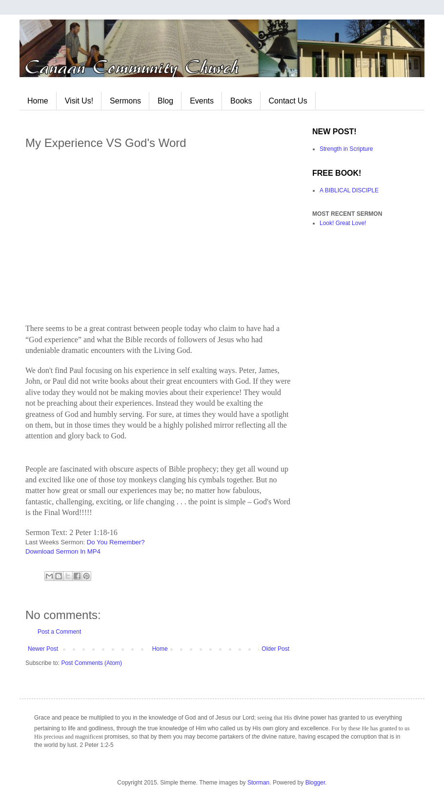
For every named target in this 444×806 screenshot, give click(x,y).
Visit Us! (79, 101)
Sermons (125, 101)
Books (241, 101)
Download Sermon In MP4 (63, 551)
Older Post (275, 648)
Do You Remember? (116, 542)
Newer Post (43, 648)
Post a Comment (59, 631)
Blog (165, 101)
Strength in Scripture (346, 148)
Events (202, 101)
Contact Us (288, 101)
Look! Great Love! (343, 223)
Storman (258, 782)
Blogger (315, 782)
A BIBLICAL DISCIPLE (349, 190)
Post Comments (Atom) (91, 663)
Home (37, 101)
